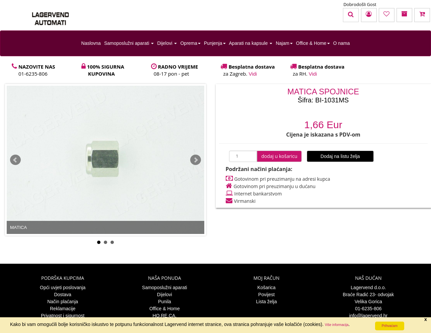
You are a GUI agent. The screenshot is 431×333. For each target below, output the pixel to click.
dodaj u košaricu (279, 156)
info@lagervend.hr (368, 315)
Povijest (266, 294)
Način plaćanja (62, 301)
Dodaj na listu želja (340, 156)
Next (195, 160)
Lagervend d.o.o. (368, 287)
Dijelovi (167, 43)
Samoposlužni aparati (129, 43)
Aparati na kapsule (251, 43)
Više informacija (336, 325)
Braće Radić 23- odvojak (368, 294)
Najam (284, 43)
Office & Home (313, 43)
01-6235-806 (368, 308)
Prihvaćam (390, 326)
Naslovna (91, 43)
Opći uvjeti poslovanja (62, 287)
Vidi (252, 74)
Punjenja (215, 43)
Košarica (266, 287)
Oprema (190, 43)
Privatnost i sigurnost (62, 315)
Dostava (62, 294)
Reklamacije (62, 308)
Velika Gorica (368, 301)
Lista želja (266, 301)
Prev (15, 160)
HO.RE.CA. (165, 315)
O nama (341, 43)
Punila (164, 301)
